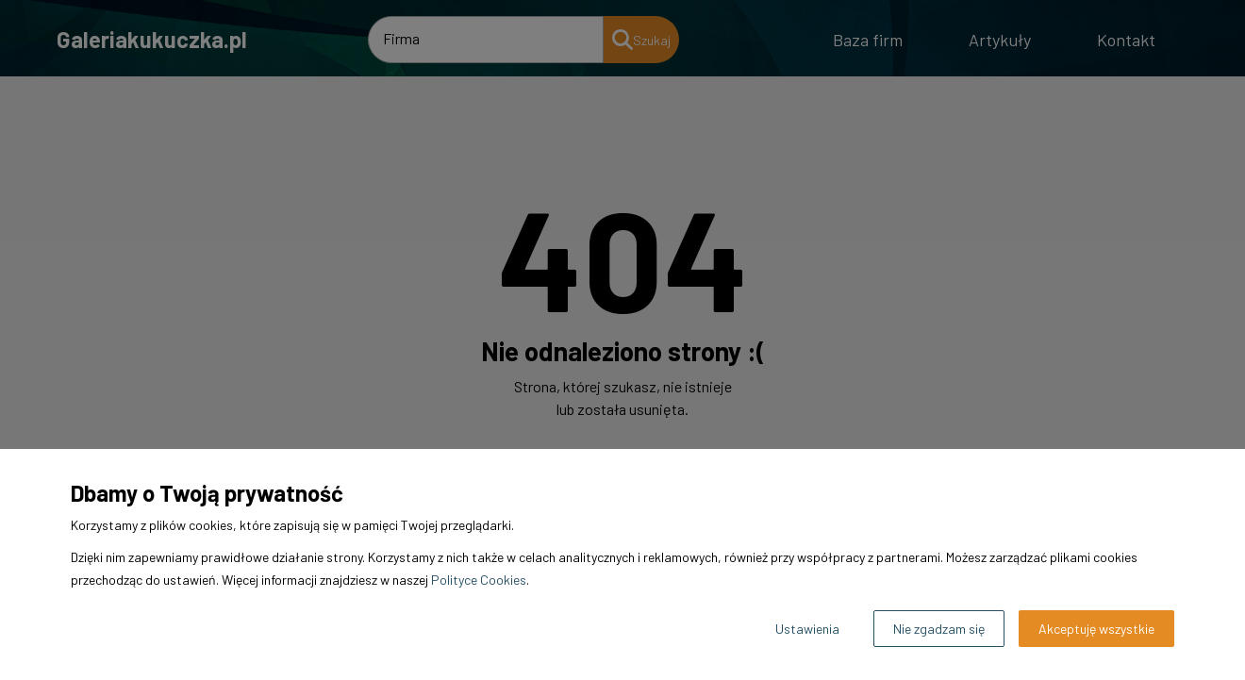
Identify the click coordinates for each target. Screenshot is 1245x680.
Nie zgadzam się (939, 629)
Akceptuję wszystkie (1096, 629)
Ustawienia (807, 629)
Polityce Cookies (478, 580)
